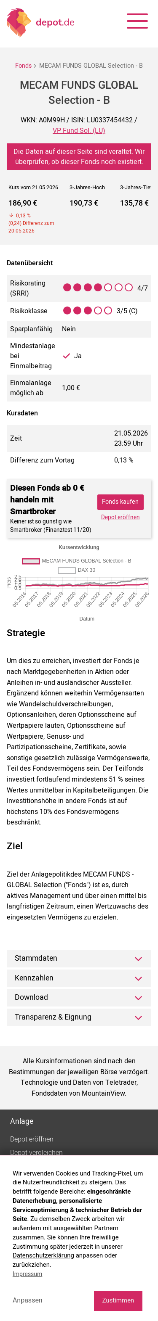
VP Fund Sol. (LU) (79, 131)
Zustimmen (118, 1300)
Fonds (23, 65)
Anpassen (28, 1300)
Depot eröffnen (120, 517)
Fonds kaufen (120, 501)
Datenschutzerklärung (43, 1255)
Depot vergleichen (36, 1153)
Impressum (27, 1274)
